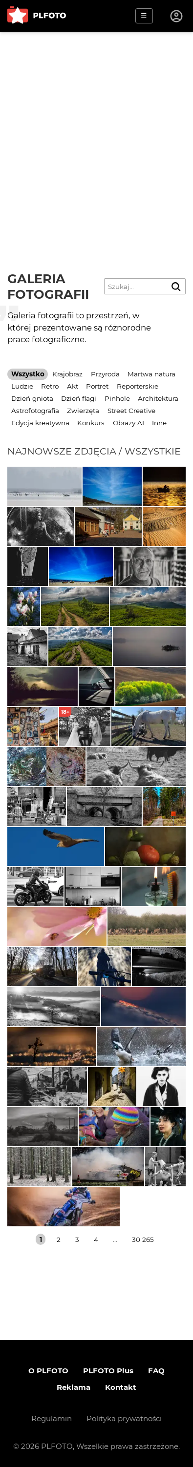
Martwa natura (151, 374)
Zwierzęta (83, 410)
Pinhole (117, 398)
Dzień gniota (32, 398)
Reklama (73, 1387)
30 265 (143, 1239)
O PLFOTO (48, 1370)
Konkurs (91, 423)
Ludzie (22, 386)
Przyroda (105, 374)
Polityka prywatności (124, 1418)
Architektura (158, 398)
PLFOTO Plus (108, 1370)
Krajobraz (67, 374)
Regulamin (51, 1418)
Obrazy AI (128, 423)
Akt (72, 386)
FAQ (156, 1370)
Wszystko (27, 374)
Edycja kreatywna (40, 423)
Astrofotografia (35, 410)
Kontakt (120, 1387)
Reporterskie (137, 386)
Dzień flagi (78, 398)
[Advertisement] (96, 133)
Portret (97, 386)
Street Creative (131, 410)
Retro (50, 386)
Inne (159, 423)
